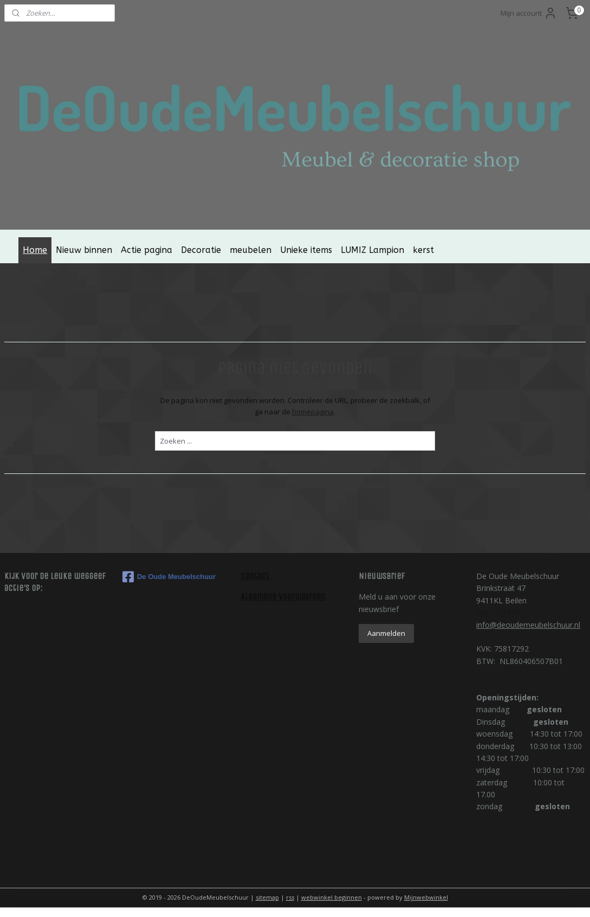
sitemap (267, 897)
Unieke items (306, 250)
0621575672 (498, 612)
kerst (423, 250)
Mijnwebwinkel (426, 897)
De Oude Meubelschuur (169, 576)
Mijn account (529, 12)
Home (35, 250)
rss (290, 897)
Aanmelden (386, 633)
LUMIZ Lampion (372, 250)
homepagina (313, 412)
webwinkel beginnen (331, 897)
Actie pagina (146, 250)
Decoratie (201, 250)
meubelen (250, 250)
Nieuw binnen (84, 250)
